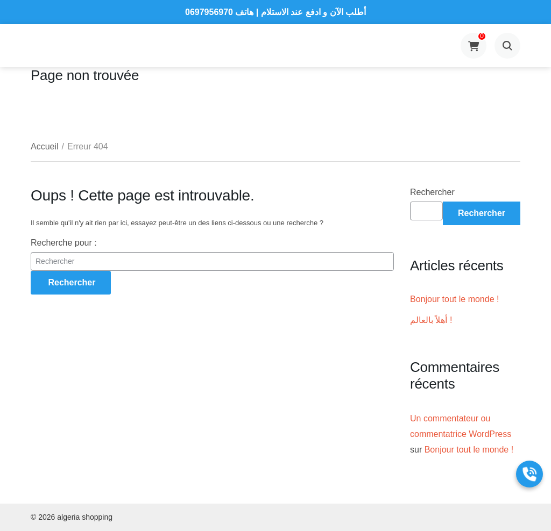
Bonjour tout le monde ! (454, 299)
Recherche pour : (64, 242)
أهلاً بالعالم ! (431, 320)
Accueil (45, 146)
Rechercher (432, 192)
